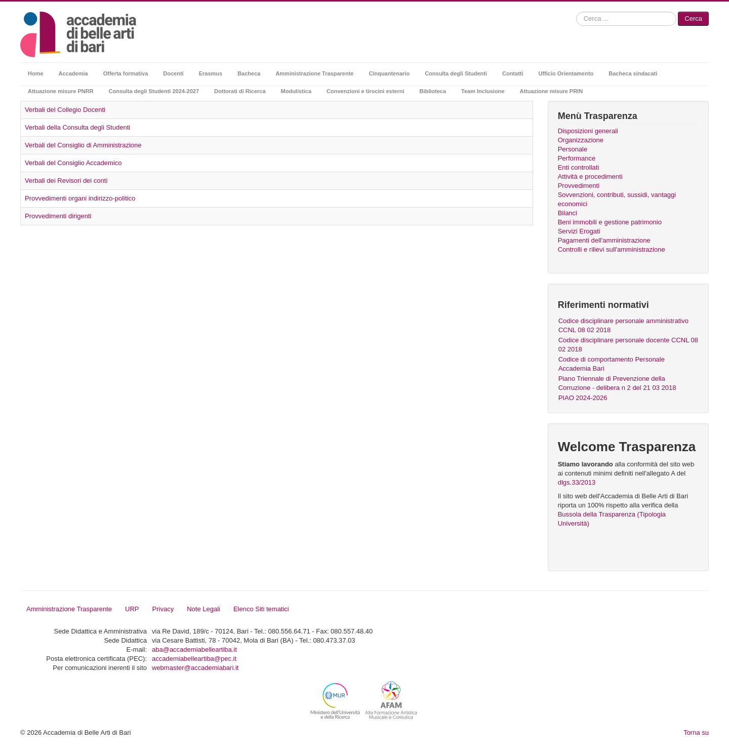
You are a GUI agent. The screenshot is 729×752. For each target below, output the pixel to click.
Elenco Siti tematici (261, 609)
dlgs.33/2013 (576, 482)
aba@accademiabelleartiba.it (194, 649)
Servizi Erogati (579, 231)
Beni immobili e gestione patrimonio (610, 222)
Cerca (693, 18)
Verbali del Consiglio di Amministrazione (83, 145)
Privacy (163, 609)
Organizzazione (580, 140)
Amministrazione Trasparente (69, 609)
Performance (576, 158)
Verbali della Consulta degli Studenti (77, 127)
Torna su (696, 732)
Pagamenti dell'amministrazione (604, 240)
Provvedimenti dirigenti (58, 216)
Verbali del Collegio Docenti (65, 109)
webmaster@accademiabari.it (195, 667)
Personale (573, 149)
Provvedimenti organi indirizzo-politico (80, 198)
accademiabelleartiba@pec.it (194, 658)
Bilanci (567, 213)
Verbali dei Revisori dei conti (66, 180)
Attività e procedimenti (590, 176)
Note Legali (203, 609)
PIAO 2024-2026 (583, 398)
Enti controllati (578, 167)
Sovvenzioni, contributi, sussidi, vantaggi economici (617, 199)
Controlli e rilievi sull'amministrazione (611, 249)
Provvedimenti (578, 185)
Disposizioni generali (588, 131)
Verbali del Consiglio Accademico (73, 163)
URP (132, 609)
